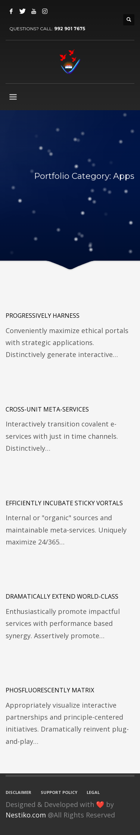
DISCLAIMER (18, 792)
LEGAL (93, 792)
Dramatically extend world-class (62, 596)
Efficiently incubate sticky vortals (64, 503)
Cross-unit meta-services (47, 409)
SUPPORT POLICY (59, 792)
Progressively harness (43, 315)
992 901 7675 (69, 28)
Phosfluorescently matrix (50, 690)
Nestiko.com (26, 814)
